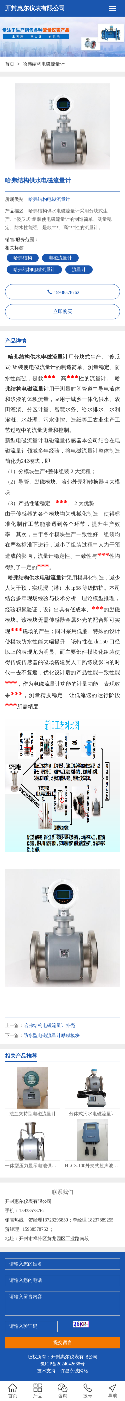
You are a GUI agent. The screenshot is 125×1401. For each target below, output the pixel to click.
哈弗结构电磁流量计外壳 (49, 1025)
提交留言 (62, 1342)
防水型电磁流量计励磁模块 (52, 1035)
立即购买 (62, 311)
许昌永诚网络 (74, 1370)
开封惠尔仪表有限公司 (35, 8)
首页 (9, 64)
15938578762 (66, 291)
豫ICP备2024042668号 (62, 1363)
